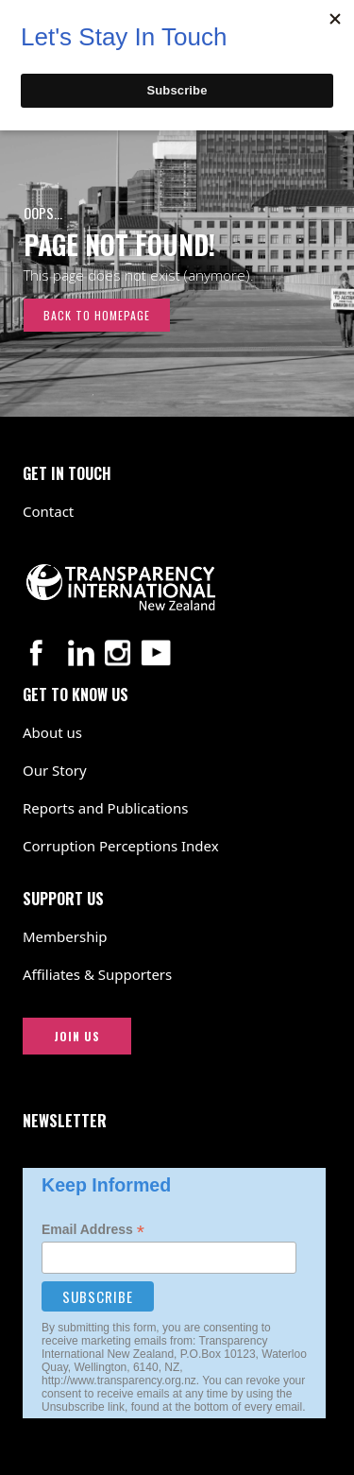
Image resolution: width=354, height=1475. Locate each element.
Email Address (93, 1230)
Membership (65, 936)
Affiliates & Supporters (97, 974)
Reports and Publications (105, 807)
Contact (48, 511)
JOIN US (77, 1036)
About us (52, 732)
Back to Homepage (96, 315)
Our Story (55, 770)
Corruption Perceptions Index (121, 845)
